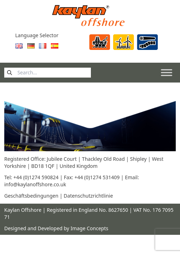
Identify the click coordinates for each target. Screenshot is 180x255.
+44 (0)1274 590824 (36, 177)
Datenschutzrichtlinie (88, 195)
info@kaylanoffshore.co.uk (35, 184)
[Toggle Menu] (166, 72)
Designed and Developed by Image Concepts (56, 228)
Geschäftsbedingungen (31, 195)
